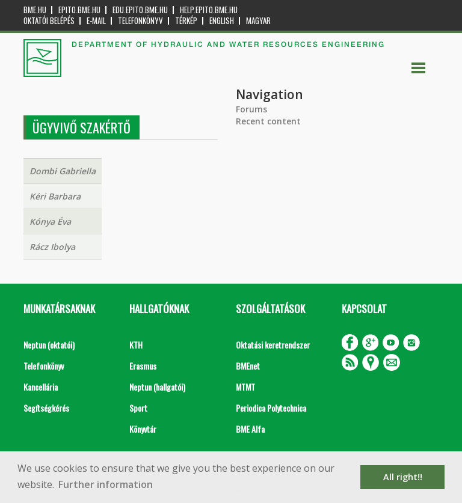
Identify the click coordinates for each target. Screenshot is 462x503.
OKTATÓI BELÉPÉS (49, 21)
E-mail (96, 21)
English (221, 21)
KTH (136, 344)
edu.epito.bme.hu (140, 10)
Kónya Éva (50, 221)
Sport (138, 407)
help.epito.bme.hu (209, 10)
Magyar (258, 21)
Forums (251, 109)
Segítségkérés (46, 407)
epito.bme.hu (79, 10)
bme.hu (34, 10)
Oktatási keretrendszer (273, 344)
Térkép (186, 21)
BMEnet (248, 365)
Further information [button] (105, 484)
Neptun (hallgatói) (157, 386)
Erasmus (142, 365)
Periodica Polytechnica (271, 407)
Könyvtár (142, 428)
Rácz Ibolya (52, 246)
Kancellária (40, 386)
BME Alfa (250, 428)
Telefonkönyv (140, 21)
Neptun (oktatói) (49, 344)
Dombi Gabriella (62, 171)
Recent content (268, 121)
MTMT (245, 386)
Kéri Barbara (55, 196)
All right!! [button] (402, 477)
